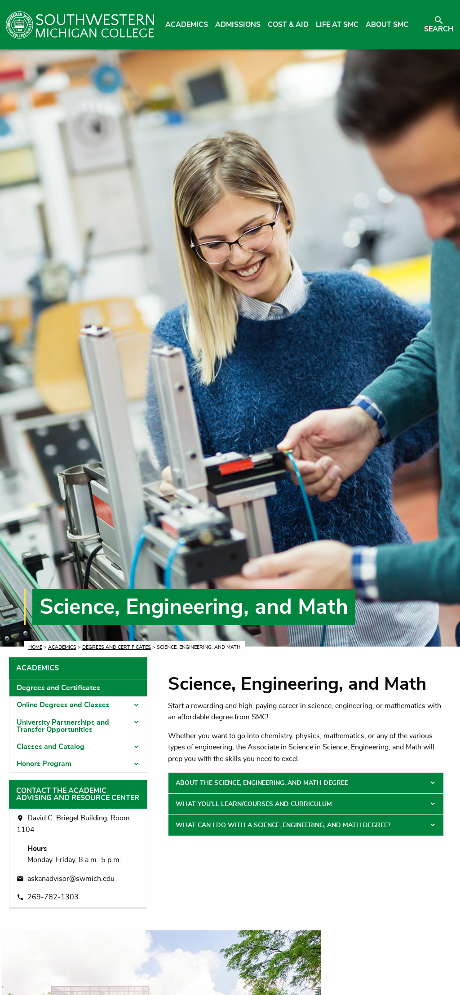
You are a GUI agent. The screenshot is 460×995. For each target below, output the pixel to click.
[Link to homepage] (80, 24)
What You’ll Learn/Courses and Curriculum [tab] (254, 804)
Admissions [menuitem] (238, 24)
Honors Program (44, 763)
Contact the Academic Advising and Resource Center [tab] (77, 794)
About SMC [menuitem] (387, 24)
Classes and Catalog (50, 746)
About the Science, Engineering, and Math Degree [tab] (262, 783)
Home (35, 647)
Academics (62, 647)
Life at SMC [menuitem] (337, 24)
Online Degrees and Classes (63, 705)
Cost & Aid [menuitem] (288, 24)
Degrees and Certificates (116, 647)
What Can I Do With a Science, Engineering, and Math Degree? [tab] (283, 825)
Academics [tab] (37, 668)
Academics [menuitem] (186, 24)
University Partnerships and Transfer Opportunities (63, 726)
